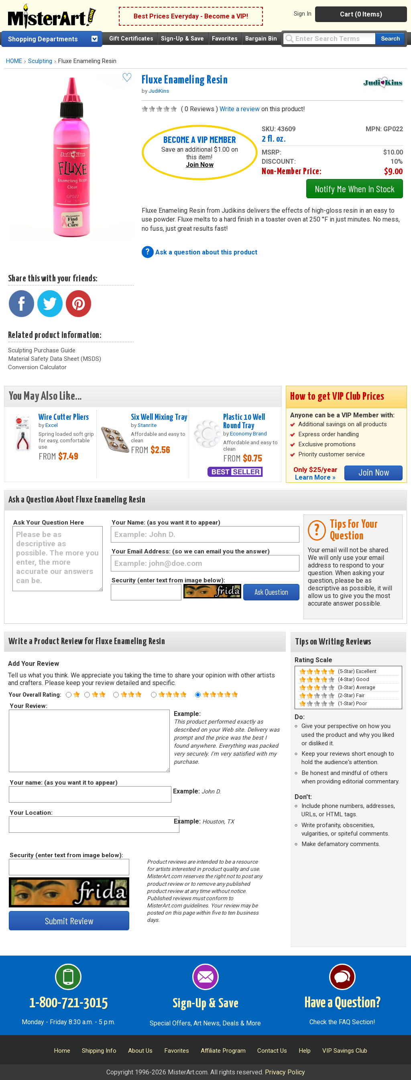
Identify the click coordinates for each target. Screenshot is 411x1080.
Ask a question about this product (206, 252)
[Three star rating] (116, 695)
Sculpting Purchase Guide (41, 350)
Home (62, 1050)
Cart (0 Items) (361, 14)
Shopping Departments (43, 39)
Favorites (225, 38)
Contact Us (272, 1050)
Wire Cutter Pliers (64, 417)
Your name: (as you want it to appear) (63, 782)
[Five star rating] (197, 695)
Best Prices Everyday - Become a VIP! (191, 16)
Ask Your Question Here (48, 522)
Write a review (240, 109)
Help (305, 1050)
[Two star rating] (87, 695)
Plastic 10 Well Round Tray (244, 421)
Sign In (302, 13)
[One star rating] (68, 695)
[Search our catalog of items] (390, 39)
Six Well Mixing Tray (159, 417)
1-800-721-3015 (68, 1003)
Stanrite (147, 425)
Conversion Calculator (37, 367)
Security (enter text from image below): (168, 580)
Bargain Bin (261, 38)
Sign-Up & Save (182, 38)
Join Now (200, 165)
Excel (51, 425)
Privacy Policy (285, 1072)
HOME (14, 61)
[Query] (329, 38)
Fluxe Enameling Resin (185, 80)
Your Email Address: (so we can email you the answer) (191, 551)
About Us (140, 1050)
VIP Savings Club (344, 1050)
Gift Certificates (131, 38)
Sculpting (40, 61)
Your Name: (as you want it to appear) (166, 522)
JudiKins (159, 90)
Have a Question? (342, 1003)
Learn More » (315, 477)
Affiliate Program (223, 1050)
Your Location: (31, 812)
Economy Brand (248, 433)
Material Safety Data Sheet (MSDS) (54, 358)
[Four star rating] (153, 695)
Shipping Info (99, 1050)
